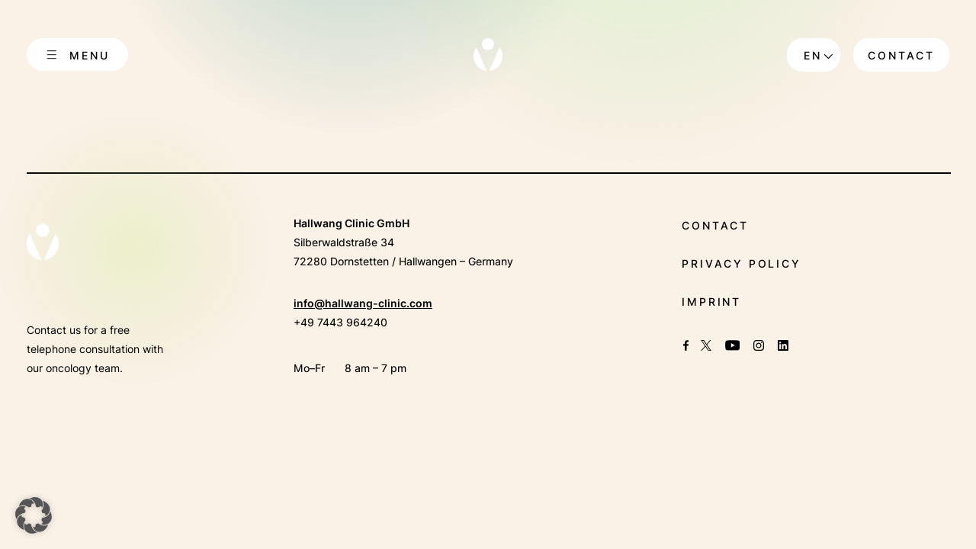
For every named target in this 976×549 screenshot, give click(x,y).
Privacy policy (741, 263)
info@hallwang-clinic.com (363, 303)
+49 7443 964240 (340, 322)
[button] (33, 515)
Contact (901, 55)
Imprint (711, 301)
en (813, 55)
